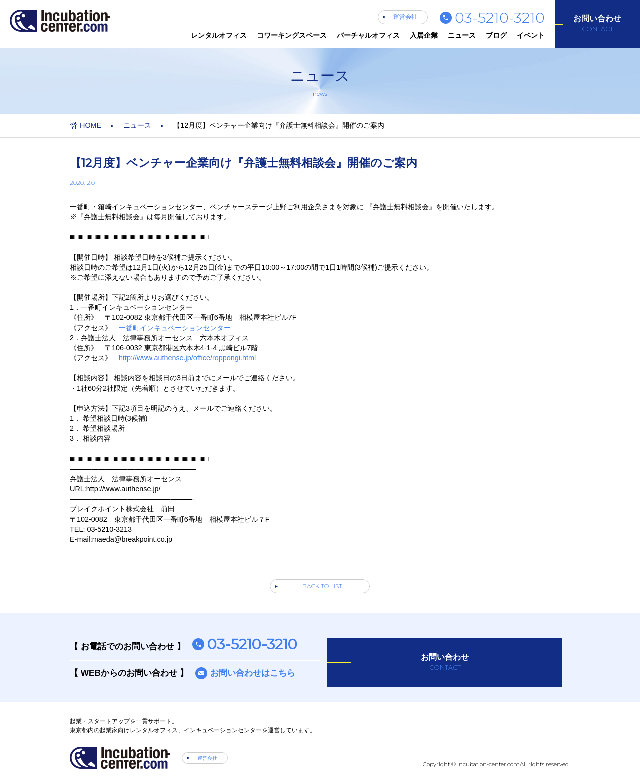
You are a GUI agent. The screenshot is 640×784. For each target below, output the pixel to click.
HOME (91, 126)
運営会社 (406, 17)
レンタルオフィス (219, 36)
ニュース (462, 36)
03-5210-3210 (500, 17)
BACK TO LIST (322, 586)
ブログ (496, 36)
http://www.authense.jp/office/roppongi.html (187, 358)
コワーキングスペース (292, 36)
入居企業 (424, 36)
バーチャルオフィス (368, 36)
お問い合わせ (597, 24)
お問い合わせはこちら (253, 673)
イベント (531, 36)
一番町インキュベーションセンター (175, 328)
